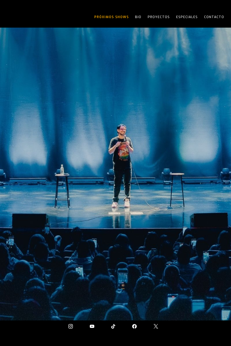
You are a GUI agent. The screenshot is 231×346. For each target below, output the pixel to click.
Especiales (187, 17)
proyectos (159, 17)
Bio (138, 17)
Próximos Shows (111, 17)
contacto (214, 17)
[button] (222, 164)
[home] (21, 17)
